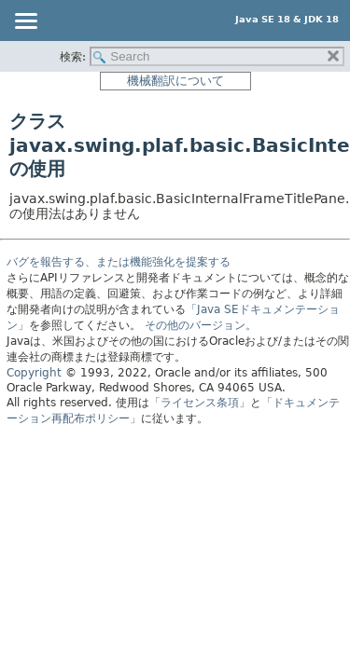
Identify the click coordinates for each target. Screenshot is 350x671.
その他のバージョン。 (201, 325)
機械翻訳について (175, 81)
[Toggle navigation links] (25, 22)
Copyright (34, 372)
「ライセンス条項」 (199, 402)
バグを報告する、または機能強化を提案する (119, 261)
